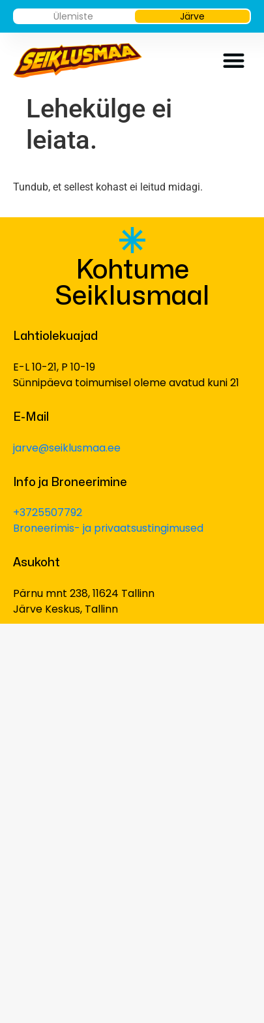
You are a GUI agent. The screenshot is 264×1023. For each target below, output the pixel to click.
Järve (192, 16)
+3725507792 (47, 512)
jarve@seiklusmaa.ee (67, 447)
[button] (234, 60)
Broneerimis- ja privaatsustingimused (108, 528)
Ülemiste (73, 16)
